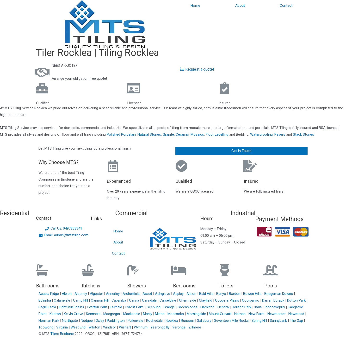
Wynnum (141, 327)
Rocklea (172, 320)
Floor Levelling (217, 134)
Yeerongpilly (160, 327)
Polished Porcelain (121, 134)
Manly (148, 314)
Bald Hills (206, 293)
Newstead (296, 314)
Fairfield (116, 307)
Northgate (70, 320)
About (240, 5)
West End (78, 327)
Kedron (55, 314)
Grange (169, 307)
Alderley (81, 293)
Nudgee (87, 320)
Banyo (221, 293)
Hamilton (208, 307)
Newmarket (276, 314)
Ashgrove (163, 293)
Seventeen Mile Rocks (232, 320)
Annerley (113, 293)
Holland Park (242, 307)
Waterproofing (261, 134)
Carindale (150, 300)
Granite (168, 134)
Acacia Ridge (49, 293)
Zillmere (194, 327)
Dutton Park (297, 300)
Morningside (197, 314)
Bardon (235, 293)
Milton (160, 314)
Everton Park (97, 307)
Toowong (46, 327)
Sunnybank (279, 320)
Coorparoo (251, 300)
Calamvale (62, 300)
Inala (258, 307)
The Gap (297, 320)
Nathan (240, 314)
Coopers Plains (227, 300)
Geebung (154, 307)
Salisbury (204, 320)
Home (195, 5)
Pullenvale (136, 320)
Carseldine (168, 300)
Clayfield (206, 300)
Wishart (125, 327)
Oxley (100, 320)
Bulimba (45, 300)
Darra (267, 300)
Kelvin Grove (74, 314)
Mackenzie (132, 314)
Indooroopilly (275, 307)
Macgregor (112, 314)
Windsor (110, 327)
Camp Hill (81, 300)
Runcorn (188, 320)
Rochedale (155, 320)
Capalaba (119, 300)
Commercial (131, 213)
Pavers (279, 134)
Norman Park (49, 320)
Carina (134, 300)
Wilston (94, 327)
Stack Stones (303, 134)
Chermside (188, 300)
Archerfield (132, 293)
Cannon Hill (100, 300)
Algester (97, 293)
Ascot (147, 293)
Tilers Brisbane (62, 334)
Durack (279, 300)
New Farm (257, 314)
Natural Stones (149, 134)
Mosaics (197, 134)
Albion (67, 293)
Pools (270, 286)
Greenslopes (188, 307)
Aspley (179, 293)
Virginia (62, 327)
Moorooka (176, 314)
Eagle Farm (47, 307)
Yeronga (179, 327)
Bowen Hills (252, 293)
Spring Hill (260, 320)
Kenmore (93, 314)
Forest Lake (135, 307)
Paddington (116, 320)
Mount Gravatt (220, 314)
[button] (241, 151)
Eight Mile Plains (72, 307)
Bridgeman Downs (279, 293)
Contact (286, 5)
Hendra (223, 307)
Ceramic (182, 134)
